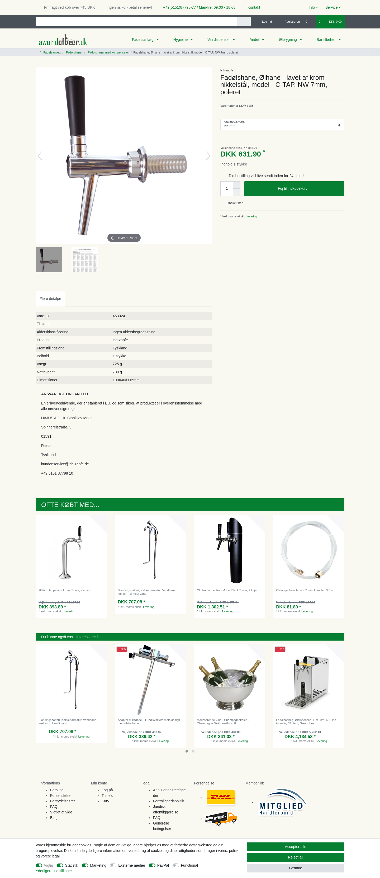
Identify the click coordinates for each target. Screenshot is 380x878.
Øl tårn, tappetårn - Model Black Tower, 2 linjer (227, 590)
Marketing (98, 865)
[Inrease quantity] (236, 185)
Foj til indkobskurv (309, 188)
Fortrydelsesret (62, 801)
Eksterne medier (131, 865)
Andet (255, 39)
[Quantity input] (226, 188)
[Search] (244, 21)
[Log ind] (265, 21)
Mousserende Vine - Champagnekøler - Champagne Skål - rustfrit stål (223, 721)
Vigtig (48, 865)
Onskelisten (232, 203)
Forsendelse (60, 795)
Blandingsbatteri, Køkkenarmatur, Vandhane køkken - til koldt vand (146, 592)
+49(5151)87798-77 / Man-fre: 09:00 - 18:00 (197, 7)
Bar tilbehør (327, 39)
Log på (107, 790)
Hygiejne (181, 39)
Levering (251, 216)
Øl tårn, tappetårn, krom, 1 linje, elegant (65, 590)
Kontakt (251, 7)
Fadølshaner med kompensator (108, 52)
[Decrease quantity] (236, 192)
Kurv (105, 801)
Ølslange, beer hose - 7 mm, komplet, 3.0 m (305, 590)
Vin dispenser (219, 39)
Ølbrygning (288, 39)
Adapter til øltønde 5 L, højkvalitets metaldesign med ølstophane (149, 721)
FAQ (54, 806)
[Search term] (136, 21)
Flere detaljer (50, 298)
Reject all (295, 857)
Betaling (57, 790)
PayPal (163, 865)
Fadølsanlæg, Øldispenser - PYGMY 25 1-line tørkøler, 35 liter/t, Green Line (306, 721)
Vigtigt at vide (61, 812)
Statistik (71, 865)
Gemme (295, 868)
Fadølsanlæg (143, 39)
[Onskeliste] (309, 21)
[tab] (50, 298)
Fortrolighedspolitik (168, 801)
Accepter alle (295, 847)
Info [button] (312, 7)
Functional (189, 865)
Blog (54, 818)
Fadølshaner (74, 52)
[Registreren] (289, 21)
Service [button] (331, 7)
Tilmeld (107, 795)
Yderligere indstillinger (54, 871)
